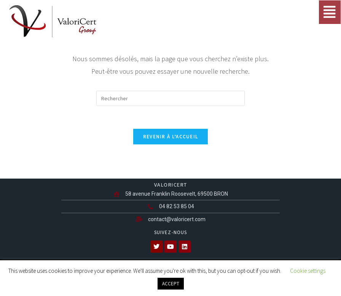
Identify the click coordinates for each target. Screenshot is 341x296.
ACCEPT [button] (170, 283)
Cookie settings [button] (307, 270)
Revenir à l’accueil (170, 136)
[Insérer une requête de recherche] (170, 98)
